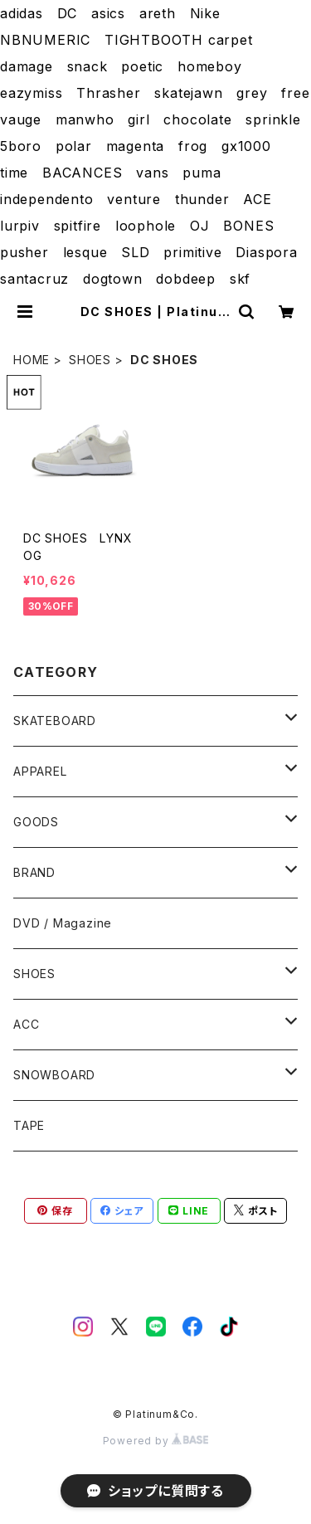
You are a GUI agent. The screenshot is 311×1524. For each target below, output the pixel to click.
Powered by (156, 1440)
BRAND (34, 872)
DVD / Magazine (62, 923)
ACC (26, 1024)
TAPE (29, 1125)
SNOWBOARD (54, 1075)
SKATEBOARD (54, 720)
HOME (31, 360)
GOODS (36, 822)
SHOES (90, 360)
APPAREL (40, 771)
